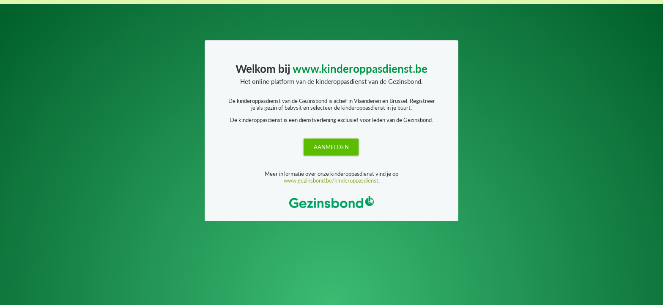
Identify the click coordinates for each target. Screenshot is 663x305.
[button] (331, 147)
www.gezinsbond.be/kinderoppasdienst (331, 180)
